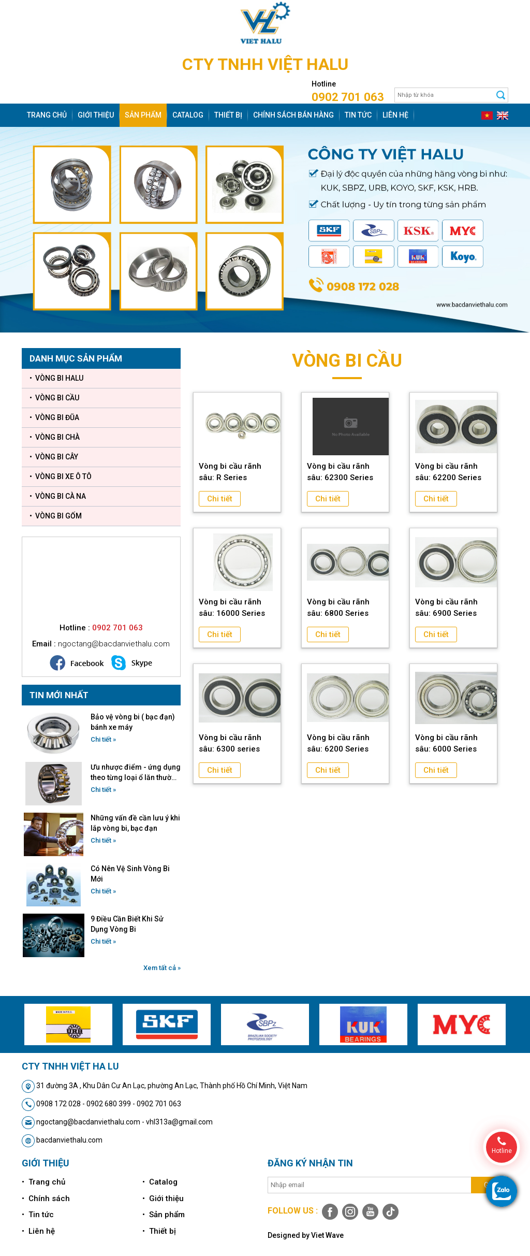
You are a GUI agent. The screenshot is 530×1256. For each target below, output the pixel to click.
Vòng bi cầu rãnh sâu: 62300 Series (340, 471)
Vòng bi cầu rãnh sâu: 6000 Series (446, 743)
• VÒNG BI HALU (56, 378)
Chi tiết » (103, 739)
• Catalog (160, 1182)
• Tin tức (38, 1214)
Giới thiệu (96, 115)
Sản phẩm (143, 115)
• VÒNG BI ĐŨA (54, 417)
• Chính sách (46, 1198)
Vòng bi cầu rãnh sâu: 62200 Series (448, 471)
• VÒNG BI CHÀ (55, 437)
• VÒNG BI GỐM (56, 516)
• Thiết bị (159, 1231)
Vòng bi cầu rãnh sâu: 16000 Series (232, 607)
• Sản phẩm (163, 1214)
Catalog (187, 115)
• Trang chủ (43, 1182)
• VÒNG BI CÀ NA (58, 496)
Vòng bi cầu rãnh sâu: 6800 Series (338, 607)
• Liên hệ (38, 1231)
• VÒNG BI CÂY (54, 457)
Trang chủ (47, 115)
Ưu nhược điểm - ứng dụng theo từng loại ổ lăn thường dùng (136, 773)
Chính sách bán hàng (293, 115)
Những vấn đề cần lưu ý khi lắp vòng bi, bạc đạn (135, 823)
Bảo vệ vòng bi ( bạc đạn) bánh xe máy (133, 722)
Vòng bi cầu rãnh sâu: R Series (230, 471)
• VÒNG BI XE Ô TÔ (61, 476)
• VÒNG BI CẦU (54, 398)
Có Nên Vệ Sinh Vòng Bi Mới (130, 873)
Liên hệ (395, 115)
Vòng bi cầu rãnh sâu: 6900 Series (446, 607)
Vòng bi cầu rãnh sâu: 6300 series (230, 743)
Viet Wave (327, 1235)
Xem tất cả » (162, 968)
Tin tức (358, 115)
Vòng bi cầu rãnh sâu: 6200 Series (338, 743)
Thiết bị (228, 115)
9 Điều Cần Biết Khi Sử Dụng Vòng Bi (127, 924)
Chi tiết (219, 498)
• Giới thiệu (163, 1198)
